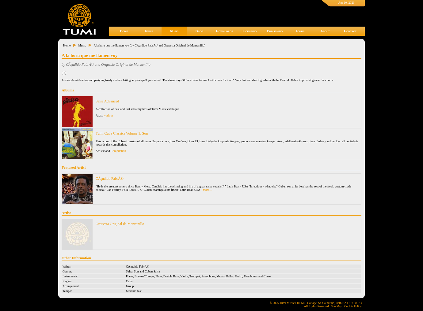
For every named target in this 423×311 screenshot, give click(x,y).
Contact (350, 31)
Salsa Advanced (107, 101)
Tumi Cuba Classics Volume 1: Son (122, 133)
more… (207, 189)
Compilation (118, 151)
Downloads (224, 31)
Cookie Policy (353, 306)
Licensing (250, 31)
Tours (300, 31)
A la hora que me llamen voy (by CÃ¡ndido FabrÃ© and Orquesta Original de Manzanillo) (149, 45)
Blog (199, 31)
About (325, 31)
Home (124, 31)
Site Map (336, 306)
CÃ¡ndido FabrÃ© (110, 178)
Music (174, 31)
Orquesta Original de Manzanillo (120, 224)
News (149, 31)
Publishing (275, 31)
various (108, 115)
